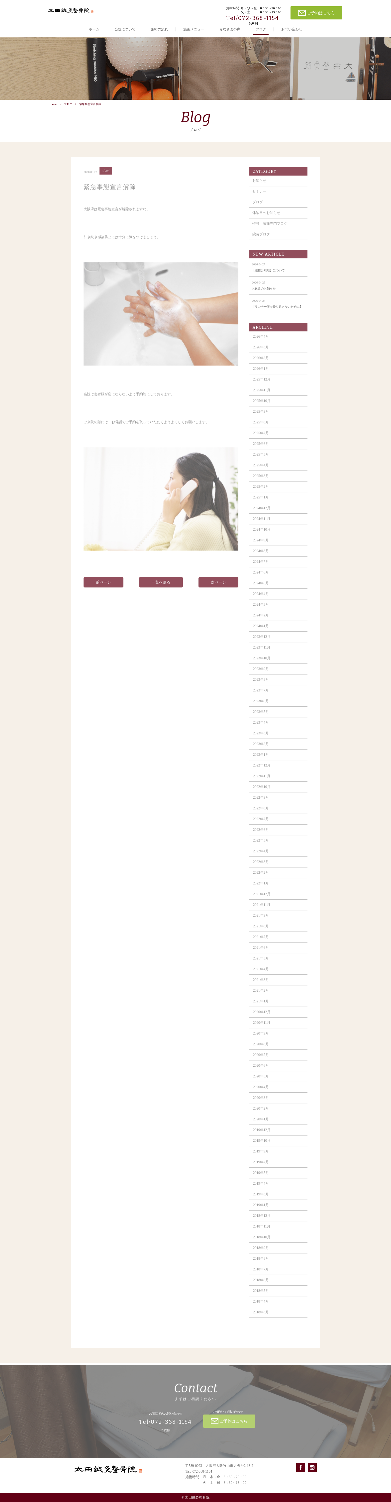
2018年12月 (262, 1220)
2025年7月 (261, 437)
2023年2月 (261, 748)
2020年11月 (261, 1027)
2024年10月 (262, 534)
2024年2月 (261, 619)
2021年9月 (261, 920)
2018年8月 (261, 1263)
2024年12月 (262, 512)
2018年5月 (261, 1295)
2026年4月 (261, 341)
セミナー (259, 195)
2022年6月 (261, 834)
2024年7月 (261, 566)
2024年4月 (261, 598)
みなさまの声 (229, 29)
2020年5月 (261, 1080)
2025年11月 (261, 394)
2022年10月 (262, 791)
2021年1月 (261, 1005)
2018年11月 (261, 1230)
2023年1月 (261, 759)
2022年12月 (262, 769)
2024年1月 (261, 630)
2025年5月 (261, 459)
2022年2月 (261, 877)
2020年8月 (261, 1048)
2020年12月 (262, 1016)
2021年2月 (261, 995)
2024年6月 (261, 576)
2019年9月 (261, 1155)
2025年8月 (261, 426)
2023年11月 (261, 652)
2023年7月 (261, 694)
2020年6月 (261, 1070)
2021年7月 (261, 941)
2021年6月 (261, 952)
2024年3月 (261, 609)
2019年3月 (261, 1198)
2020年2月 (261, 1113)
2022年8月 (261, 812)
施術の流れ (159, 29)
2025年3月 (261, 480)
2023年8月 (261, 684)
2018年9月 (261, 1252)
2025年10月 (262, 405)
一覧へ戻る (161, 586)
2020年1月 (261, 1123)
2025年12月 (262, 383)
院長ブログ (261, 238)
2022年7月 (261, 823)
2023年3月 (261, 737)
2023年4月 (261, 727)
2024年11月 (261, 523)
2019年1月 (261, 1209)
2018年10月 (262, 1241)
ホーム (94, 29)
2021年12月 (262, 898)
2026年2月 (261, 362)
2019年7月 (261, 1166)
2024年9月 (261, 544)
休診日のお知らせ (266, 217)
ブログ (261, 29)
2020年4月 (261, 1091)
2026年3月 (261, 351)
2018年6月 (261, 1284)
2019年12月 (262, 1134)
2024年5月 (261, 587)
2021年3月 (261, 984)
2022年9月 (261, 802)
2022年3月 (261, 866)
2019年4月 (261, 1188)
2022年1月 (261, 887)
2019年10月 (262, 1145)
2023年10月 (262, 662)
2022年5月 (261, 844)
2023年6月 (261, 705)
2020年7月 (261, 1059)
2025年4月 (261, 469)
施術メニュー (193, 29)
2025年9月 (261, 416)
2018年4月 (261, 1306)
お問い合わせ (291, 29)
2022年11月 (261, 780)
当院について (124, 29)
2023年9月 (261, 673)
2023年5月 (261, 716)
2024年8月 (261, 555)
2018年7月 (261, 1273)
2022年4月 (261, 855)
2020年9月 (261, 1037)
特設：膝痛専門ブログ (269, 228)
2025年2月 (261, 491)
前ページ (103, 586)
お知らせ (259, 185)
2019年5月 (261, 1177)
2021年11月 (261, 909)
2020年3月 (261, 1102)
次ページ (218, 586)
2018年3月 (261, 1316)
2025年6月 (261, 448)
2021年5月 (261, 962)
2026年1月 (261, 373)
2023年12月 (262, 641)
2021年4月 (261, 973)
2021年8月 (261, 930)
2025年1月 (261, 501)
